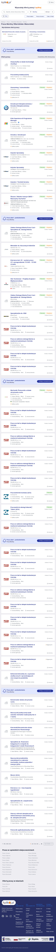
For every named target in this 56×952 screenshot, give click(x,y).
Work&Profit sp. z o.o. (15, 330)
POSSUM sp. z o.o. (15, 89)
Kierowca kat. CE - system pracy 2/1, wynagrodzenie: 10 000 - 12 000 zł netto (23, 262)
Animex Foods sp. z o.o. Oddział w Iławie (20, 66)
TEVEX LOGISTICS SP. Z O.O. (17, 266)
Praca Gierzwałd (6, 872)
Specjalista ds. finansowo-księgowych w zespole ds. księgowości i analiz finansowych (22, 744)
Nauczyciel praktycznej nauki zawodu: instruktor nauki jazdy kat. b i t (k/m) (23, 715)
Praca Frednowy (6, 865)
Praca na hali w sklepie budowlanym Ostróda (23, 327)
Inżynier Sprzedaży (17, 153)
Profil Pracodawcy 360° (29, 915)
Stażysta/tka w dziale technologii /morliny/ (22, 63)
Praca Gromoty (6, 867)
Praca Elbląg (31, 884)
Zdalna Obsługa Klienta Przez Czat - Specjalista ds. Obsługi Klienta (23, 228)
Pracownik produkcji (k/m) (19, 75)
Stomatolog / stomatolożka (37, 32)
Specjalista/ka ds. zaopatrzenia (21, 801)
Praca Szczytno (32, 891)
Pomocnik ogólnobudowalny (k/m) (22, 830)
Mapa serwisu (50, 931)
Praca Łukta (31, 867)
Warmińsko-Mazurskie (16, 21)
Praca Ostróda (6, 889)
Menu (51, 2)
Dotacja (48, 928)
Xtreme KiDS (13, 122)
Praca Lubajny (6, 858)
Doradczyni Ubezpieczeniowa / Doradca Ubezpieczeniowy (21, 105)
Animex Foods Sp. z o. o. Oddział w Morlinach (21, 76)
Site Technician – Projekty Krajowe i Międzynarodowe (22, 280)
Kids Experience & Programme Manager (21, 119)
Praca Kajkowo (6, 855)
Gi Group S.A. (13, 494)
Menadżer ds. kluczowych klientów (22, 245)
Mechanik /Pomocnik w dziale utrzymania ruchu (14, 32)
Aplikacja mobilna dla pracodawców (30, 926)
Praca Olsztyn (6, 884)
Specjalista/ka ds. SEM (18, 313)
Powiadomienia (20, 926)
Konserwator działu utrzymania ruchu (21, 701)
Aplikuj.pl (3, 21)
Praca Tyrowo (6, 853)
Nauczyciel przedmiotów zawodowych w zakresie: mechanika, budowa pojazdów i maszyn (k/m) (21, 761)
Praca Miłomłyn (32, 860)
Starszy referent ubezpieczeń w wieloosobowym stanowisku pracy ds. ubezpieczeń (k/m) (22, 816)
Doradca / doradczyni (18, 135)
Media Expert (13, 315)
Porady (18, 914)
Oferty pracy (19, 908)
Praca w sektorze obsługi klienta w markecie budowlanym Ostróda (22, 340)
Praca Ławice (32, 874)
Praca (8, 21)
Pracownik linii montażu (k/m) (20, 493)
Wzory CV (39, 911)
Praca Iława (31, 886)
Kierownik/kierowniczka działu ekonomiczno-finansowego (21, 728)
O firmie (48, 908)
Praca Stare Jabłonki (8, 862)
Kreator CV (39, 908)
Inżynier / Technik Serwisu (19, 182)
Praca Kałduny (32, 872)
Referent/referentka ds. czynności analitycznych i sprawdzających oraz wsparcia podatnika (22, 676)
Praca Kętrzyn (6, 891)
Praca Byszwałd (6, 874)
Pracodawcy (19, 911)
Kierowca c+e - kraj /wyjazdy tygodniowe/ (20, 789)
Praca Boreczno (32, 869)
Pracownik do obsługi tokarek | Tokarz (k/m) (21, 508)
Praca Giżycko (32, 889)
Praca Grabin (5, 860)
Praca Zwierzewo (33, 858)
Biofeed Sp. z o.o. (14, 394)
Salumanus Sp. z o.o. (15, 247)
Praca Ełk (4, 886)
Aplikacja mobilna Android (38, 925)
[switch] (45, 50)
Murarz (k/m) (15, 775)
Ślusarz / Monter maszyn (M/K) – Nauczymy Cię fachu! (21, 198)
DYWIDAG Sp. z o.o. (15, 283)
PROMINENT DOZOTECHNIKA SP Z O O (20, 154)
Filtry (5, 16)
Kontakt (48, 911)
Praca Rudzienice (7, 869)
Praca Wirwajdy (32, 855)
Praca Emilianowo (33, 865)
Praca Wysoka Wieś (33, 862)
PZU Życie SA (13, 108)
